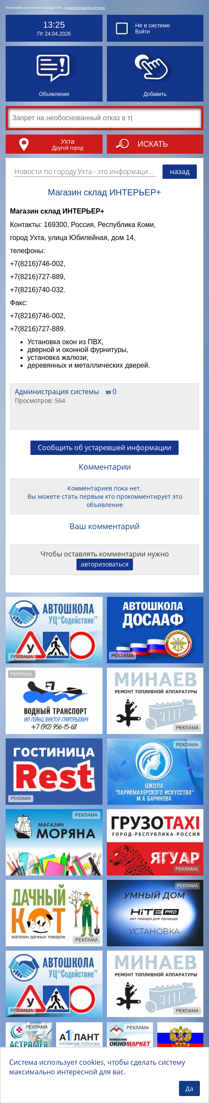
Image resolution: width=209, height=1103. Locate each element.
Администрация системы (85, 8)
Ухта (67, 141)
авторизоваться (105, 564)
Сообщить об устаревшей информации (104, 447)
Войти (142, 32)
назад (179, 171)
